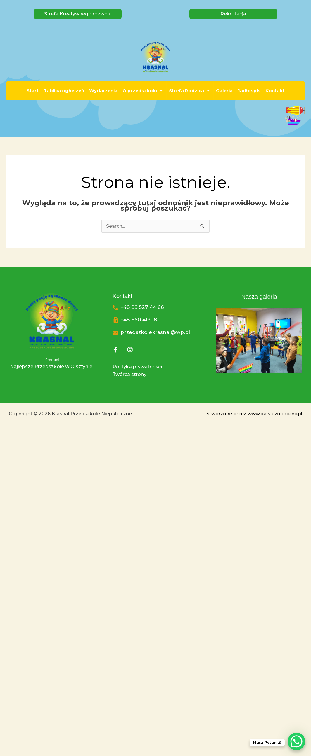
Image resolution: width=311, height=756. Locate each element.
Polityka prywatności (137, 367)
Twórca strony (129, 374)
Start (33, 90)
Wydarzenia (103, 90)
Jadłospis (249, 90)
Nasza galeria (259, 296)
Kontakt (275, 90)
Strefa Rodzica (190, 91)
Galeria (224, 90)
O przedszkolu (143, 91)
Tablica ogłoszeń (64, 90)
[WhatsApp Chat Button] (296, 741)
